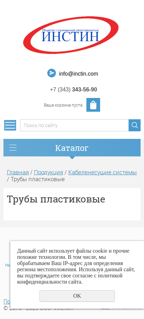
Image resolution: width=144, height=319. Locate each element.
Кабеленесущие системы (102, 172)
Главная (18, 172)
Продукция (48, 172)
